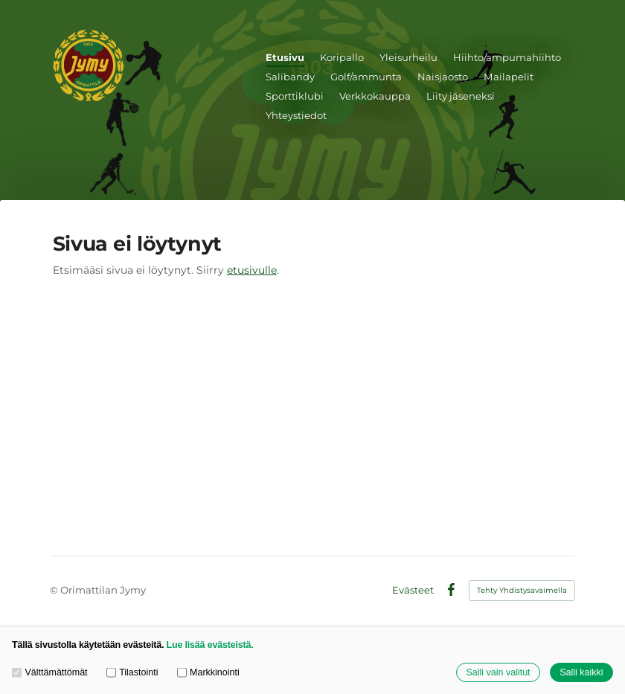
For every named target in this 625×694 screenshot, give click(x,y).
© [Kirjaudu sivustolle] (55, 590)
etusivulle (252, 270)
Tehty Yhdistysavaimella (522, 590)
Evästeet (413, 590)
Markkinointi (208, 672)
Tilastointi (132, 672)
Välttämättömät (50, 672)
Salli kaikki (581, 672)
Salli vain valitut (498, 672)
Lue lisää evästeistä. (210, 645)
